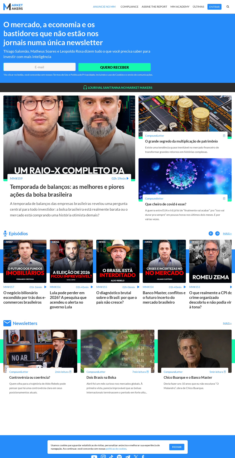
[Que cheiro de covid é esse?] (185, 198)
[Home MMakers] (13, 6)
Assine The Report (154, 6)
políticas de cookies (116, 448)
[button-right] (217, 233)
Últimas (198, 6)
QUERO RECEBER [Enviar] (114, 67)
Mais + (227, 233)
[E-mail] (39, 67)
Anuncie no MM (104, 6)
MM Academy (179, 6)
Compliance (129, 6)
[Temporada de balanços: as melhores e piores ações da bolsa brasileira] (69, 178)
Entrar (214, 6)
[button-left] (211, 233)
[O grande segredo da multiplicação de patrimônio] (185, 135)
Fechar (176, 446)
